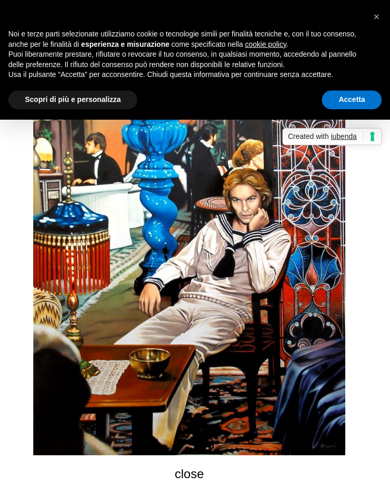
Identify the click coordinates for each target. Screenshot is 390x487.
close (189, 474)
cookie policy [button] (265, 44)
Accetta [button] (352, 99)
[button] (376, 16)
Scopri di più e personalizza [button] (73, 99)
